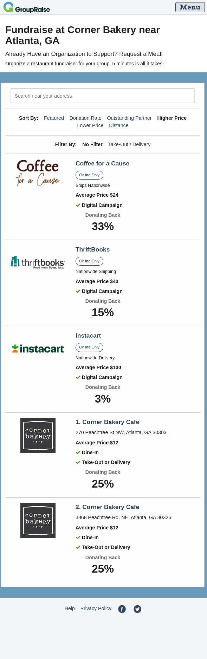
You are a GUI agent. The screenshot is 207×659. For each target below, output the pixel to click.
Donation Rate (86, 118)
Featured (54, 118)
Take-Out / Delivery (129, 144)
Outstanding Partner (129, 118)
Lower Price (90, 125)
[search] (103, 95)
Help (70, 608)
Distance (118, 125)
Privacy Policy (95, 608)
